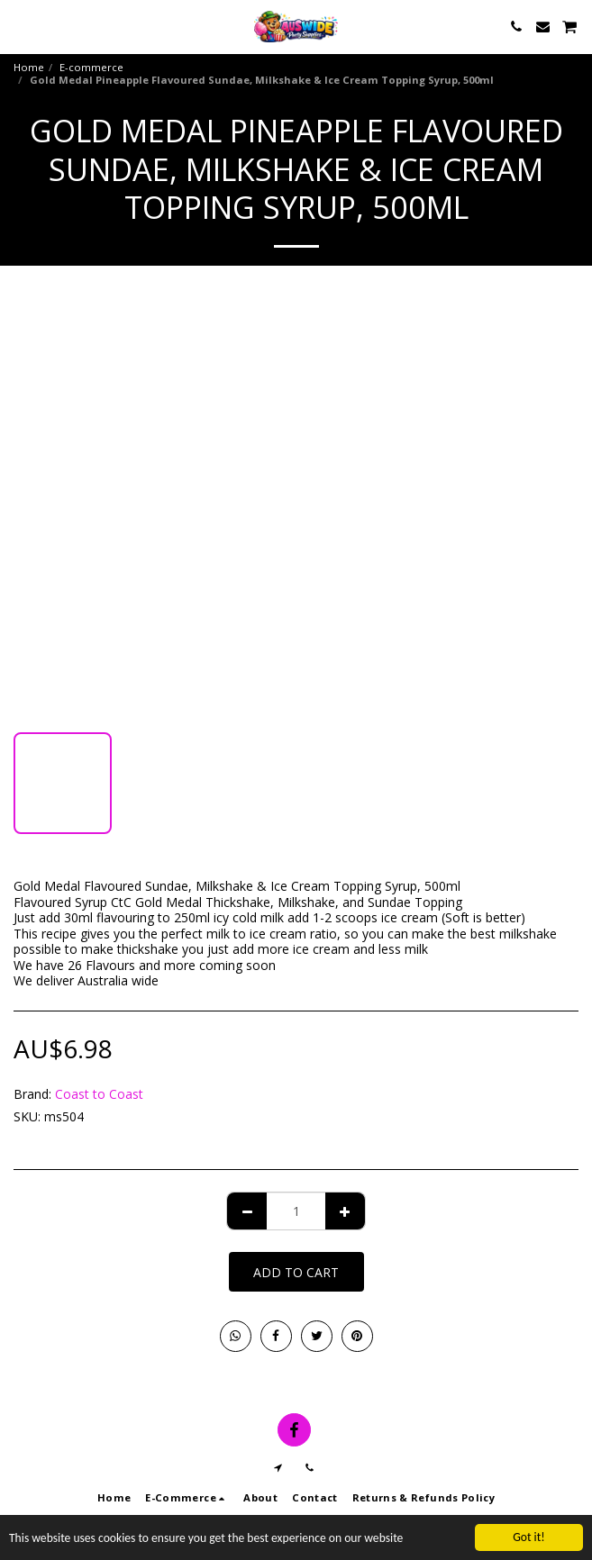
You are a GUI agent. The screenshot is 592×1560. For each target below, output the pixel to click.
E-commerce (91, 67)
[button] (20, 25)
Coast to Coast (99, 1093)
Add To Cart (296, 1272)
